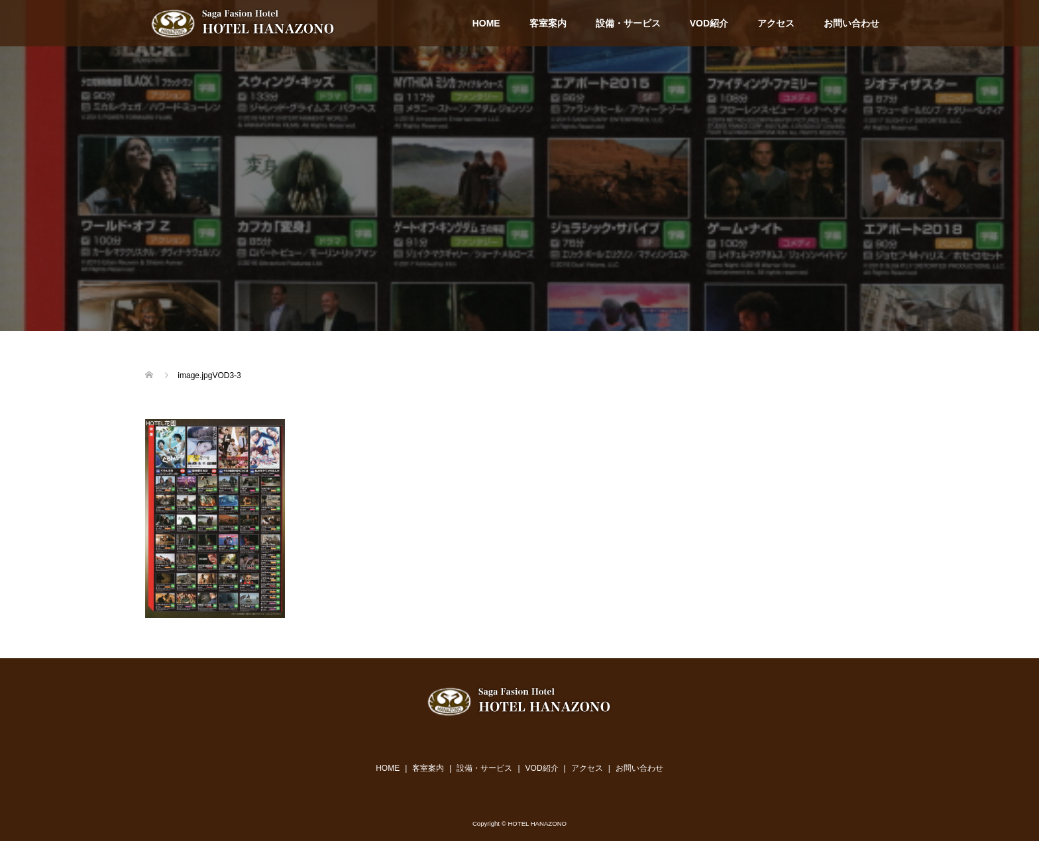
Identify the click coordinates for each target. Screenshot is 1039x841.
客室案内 (548, 23)
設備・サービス (628, 23)
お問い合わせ (851, 23)
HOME (486, 23)
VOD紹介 (709, 23)
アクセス (775, 23)
